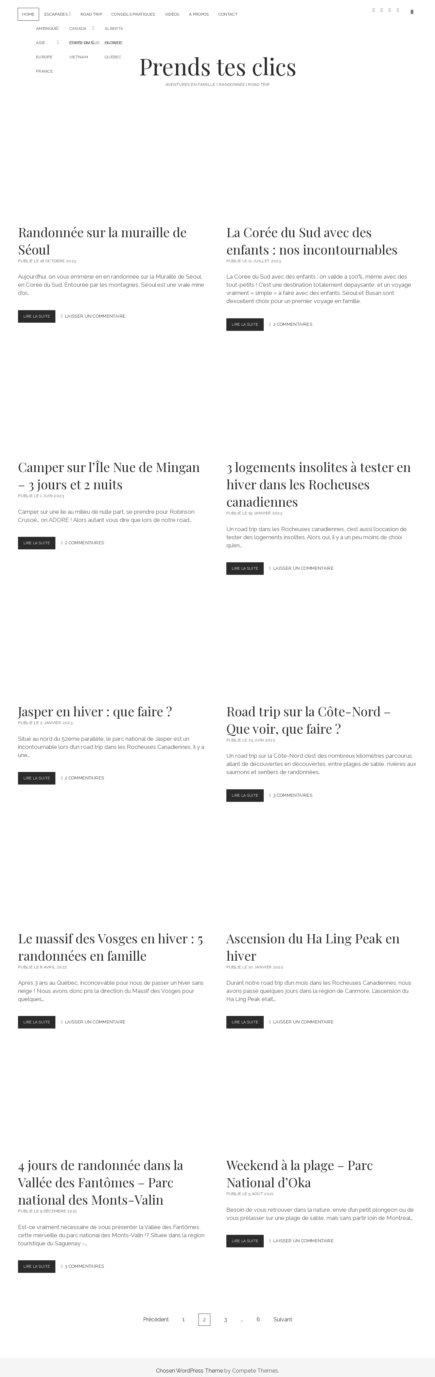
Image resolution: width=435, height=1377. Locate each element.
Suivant (283, 1313)
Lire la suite (40, 312)
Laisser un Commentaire (99, 310)
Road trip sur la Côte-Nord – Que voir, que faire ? (321, 640)
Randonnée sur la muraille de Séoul (113, 161)
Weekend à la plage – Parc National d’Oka (321, 1094)
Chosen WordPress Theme (189, 1364)
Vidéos (172, 14)
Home (28, 14)
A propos (199, 14)
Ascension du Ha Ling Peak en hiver (321, 867)
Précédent (156, 1313)
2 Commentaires (296, 318)
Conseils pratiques (133, 14)
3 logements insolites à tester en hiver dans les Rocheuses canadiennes (321, 396)
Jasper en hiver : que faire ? (113, 640)
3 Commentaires (296, 789)
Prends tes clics (217, 60)
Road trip (91, 14)
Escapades (56, 14)
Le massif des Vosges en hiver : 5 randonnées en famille (113, 867)
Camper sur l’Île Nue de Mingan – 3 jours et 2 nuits (113, 396)
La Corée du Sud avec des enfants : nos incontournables (321, 161)
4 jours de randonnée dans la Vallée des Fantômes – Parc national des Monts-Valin (113, 1094)
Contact (228, 14)
